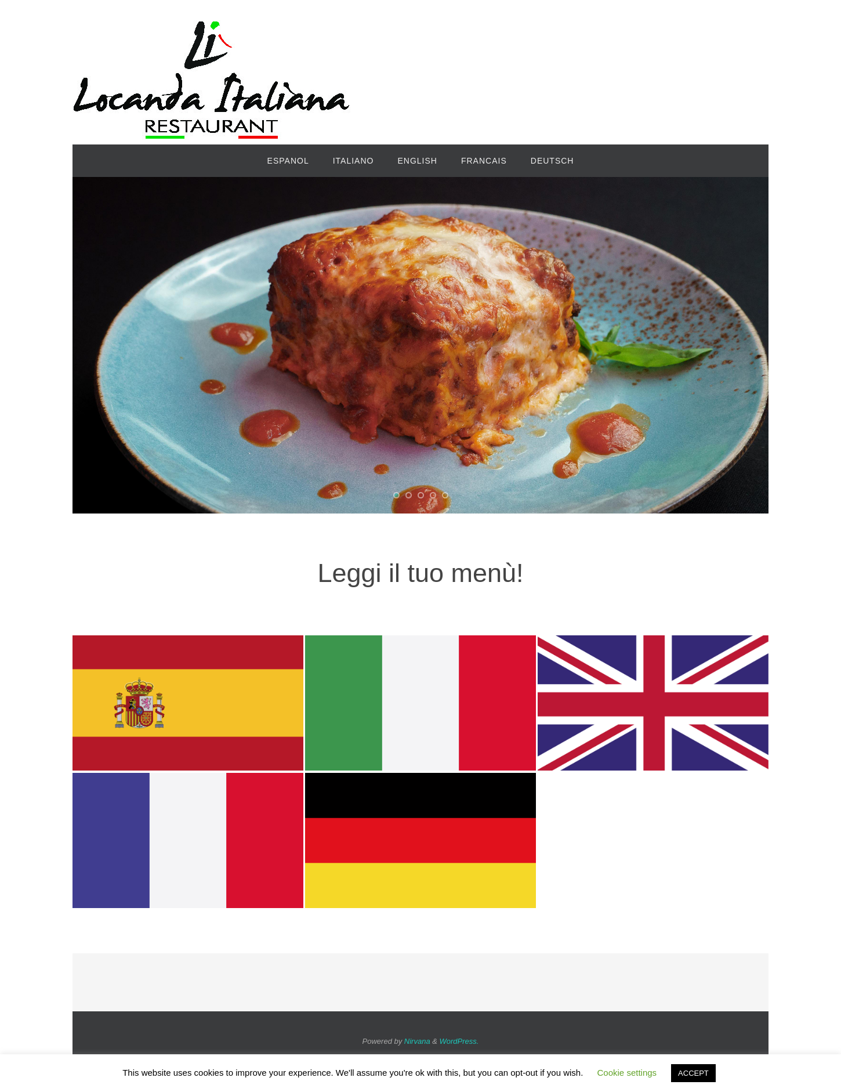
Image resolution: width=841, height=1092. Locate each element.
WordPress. (459, 1041)
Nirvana (417, 1041)
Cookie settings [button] (627, 1072)
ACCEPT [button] (693, 1073)
